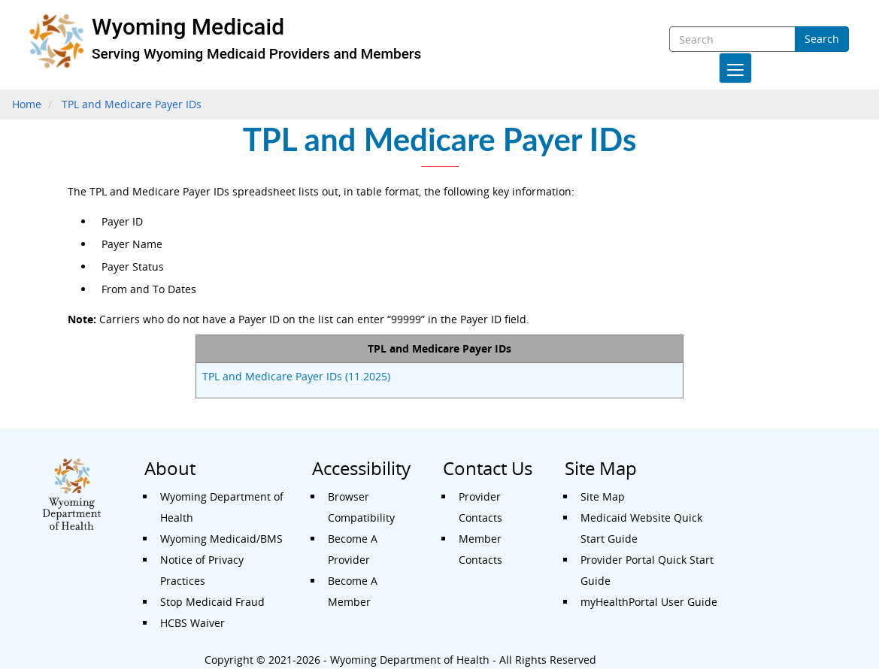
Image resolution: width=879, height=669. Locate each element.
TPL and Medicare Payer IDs (132, 104)
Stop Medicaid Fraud (212, 602)
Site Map (602, 496)
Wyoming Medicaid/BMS (221, 538)
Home (26, 104)
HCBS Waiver (192, 623)
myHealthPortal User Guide (648, 602)
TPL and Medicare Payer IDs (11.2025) (296, 376)
